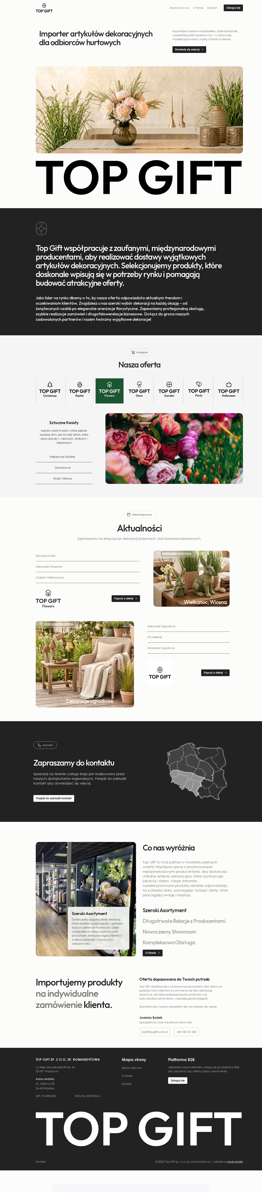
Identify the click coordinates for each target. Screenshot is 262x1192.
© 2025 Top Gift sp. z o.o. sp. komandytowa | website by (199, 1161)
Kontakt (212, 8)
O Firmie (198, 8)
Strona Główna (179, 8)
